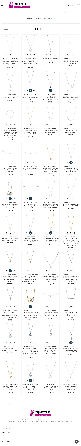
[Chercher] (38, 13)
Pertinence (72, 29)
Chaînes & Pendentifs (10, 403)
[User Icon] (71, 5)
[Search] (66, 13)
